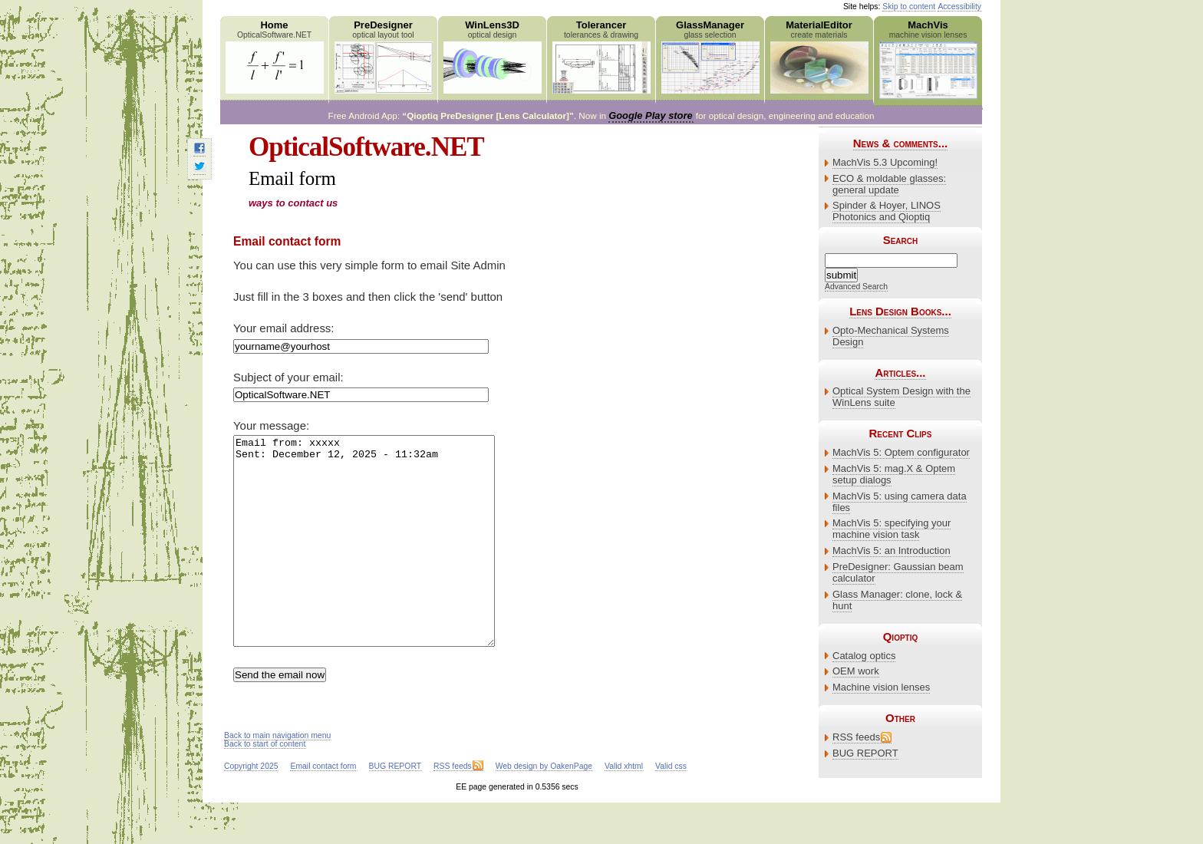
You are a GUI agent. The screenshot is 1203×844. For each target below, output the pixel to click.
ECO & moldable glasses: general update (889, 184)
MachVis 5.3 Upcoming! (885, 162)
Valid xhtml (624, 807)
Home (274, 56)
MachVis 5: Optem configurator (901, 452)
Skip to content (908, 6)
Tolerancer (601, 56)
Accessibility (959, 6)
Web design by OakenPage (544, 807)
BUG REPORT (865, 753)
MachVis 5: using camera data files (899, 501)
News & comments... (900, 143)
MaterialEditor (819, 56)
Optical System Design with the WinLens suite (901, 396)
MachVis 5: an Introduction (891, 550)
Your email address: (283, 328)
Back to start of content (264, 785)
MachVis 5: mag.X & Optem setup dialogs (893, 474)
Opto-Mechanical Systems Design (890, 336)
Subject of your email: (288, 377)
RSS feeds (856, 737)
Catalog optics (863, 655)
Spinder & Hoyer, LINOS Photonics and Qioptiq (886, 211)
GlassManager (710, 56)
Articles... (900, 372)
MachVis (928, 59)
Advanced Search (856, 286)
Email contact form (323, 807)
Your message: (271, 425)
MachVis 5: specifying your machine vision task (891, 528)
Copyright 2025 (251, 807)
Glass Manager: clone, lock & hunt (897, 600)
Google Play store (650, 115)
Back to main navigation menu (277, 777)
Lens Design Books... (900, 311)
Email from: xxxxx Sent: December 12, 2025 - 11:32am (379, 561)
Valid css (671, 807)
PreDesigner (383, 56)
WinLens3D (492, 56)
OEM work (855, 671)
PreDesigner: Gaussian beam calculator (898, 572)
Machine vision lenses (881, 687)
